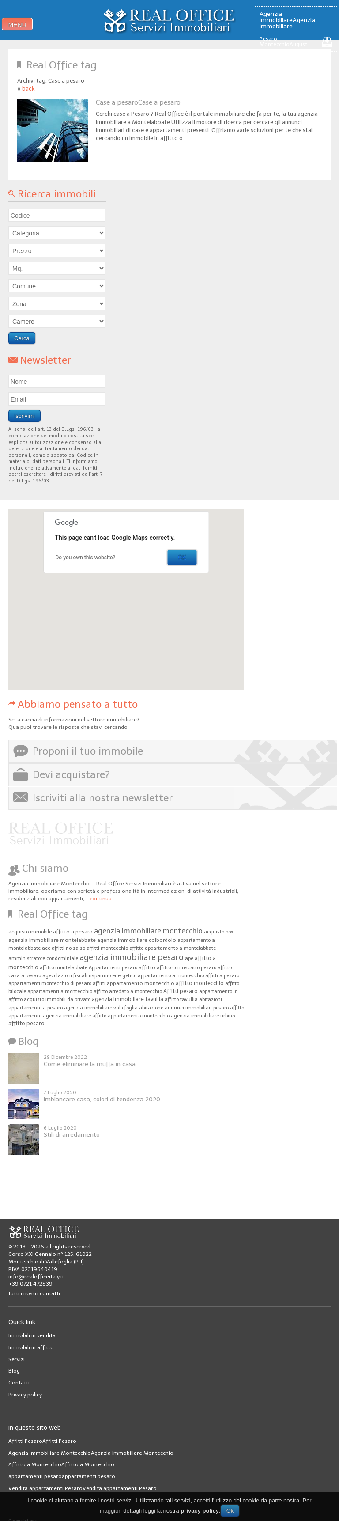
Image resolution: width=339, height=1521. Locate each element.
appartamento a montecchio (171, 976)
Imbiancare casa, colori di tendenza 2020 (102, 1099)
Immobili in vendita (32, 1335)
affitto (147, 967)
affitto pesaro (26, 1023)
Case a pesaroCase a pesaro (138, 102)
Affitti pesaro (180, 991)
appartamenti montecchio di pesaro (49, 983)
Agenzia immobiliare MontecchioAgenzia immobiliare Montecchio (90, 1453)
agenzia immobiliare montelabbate (52, 940)
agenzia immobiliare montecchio (148, 930)
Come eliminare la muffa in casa (90, 1064)
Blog (14, 1371)
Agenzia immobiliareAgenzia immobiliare (287, 20)
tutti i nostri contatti (34, 1293)
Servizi (16, 1359)
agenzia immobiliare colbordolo (136, 940)
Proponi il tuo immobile (88, 751)
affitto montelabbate (63, 968)
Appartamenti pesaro (113, 968)
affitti (99, 983)
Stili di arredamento (72, 1134)
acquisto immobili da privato (57, 999)
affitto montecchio (200, 983)
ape (189, 958)
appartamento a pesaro (35, 1008)
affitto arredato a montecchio (128, 991)
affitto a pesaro (73, 932)
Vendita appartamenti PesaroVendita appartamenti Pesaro (82, 1488)
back (28, 88)
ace (46, 948)
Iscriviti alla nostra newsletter (103, 798)
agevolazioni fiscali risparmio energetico (89, 976)
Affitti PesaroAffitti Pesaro (42, 1441)
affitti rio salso (68, 948)
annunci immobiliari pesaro (197, 1008)
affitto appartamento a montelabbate (172, 948)
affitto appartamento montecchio (131, 1016)
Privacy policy (25, 1395)
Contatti (19, 1383)
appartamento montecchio (140, 983)
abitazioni (210, 999)
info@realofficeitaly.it (36, 1277)
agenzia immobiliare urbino (203, 1016)
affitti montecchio (107, 948)
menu (17, 24)
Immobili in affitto (31, 1347)
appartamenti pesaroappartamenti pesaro (61, 1476)
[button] (81, 630)
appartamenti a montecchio (59, 991)
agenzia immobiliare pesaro (131, 957)
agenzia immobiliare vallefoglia (101, 1008)
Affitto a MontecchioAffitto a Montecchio (61, 1464)
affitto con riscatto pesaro (186, 968)
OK (182, 557)
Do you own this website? (86, 557)
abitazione (151, 1008)
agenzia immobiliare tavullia (127, 999)
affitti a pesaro (222, 976)
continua (101, 898)
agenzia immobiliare (67, 1016)
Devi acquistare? (71, 774)
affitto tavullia (181, 999)
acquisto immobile (30, 932)
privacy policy (200, 1510)
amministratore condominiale (43, 958)
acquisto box (219, 932)
